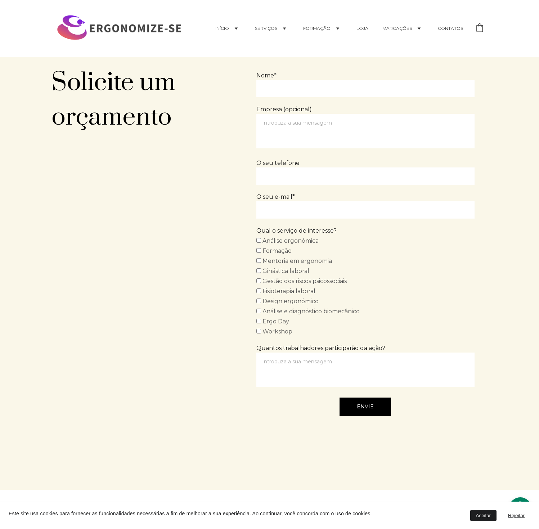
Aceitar (483, 515)
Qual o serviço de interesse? (296, 230)
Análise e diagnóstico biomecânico (308, 311)
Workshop (274, 331)
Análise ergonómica (287, 240)
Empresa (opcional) (284, 109)
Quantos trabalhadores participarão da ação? (320, 348)
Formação (274, 250)
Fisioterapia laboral (285, 291)
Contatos (450, 28)
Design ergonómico (287, 301)
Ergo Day (272, 321)
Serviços (266, 28)
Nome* (266, 75)
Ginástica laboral (282, 271)
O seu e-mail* (275, 196)
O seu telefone (278, 163)
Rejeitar (516, 515)
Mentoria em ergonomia (294, 260)
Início (222, 28)
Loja (362, 28)
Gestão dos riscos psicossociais (301, 281)
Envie (365, 406)
